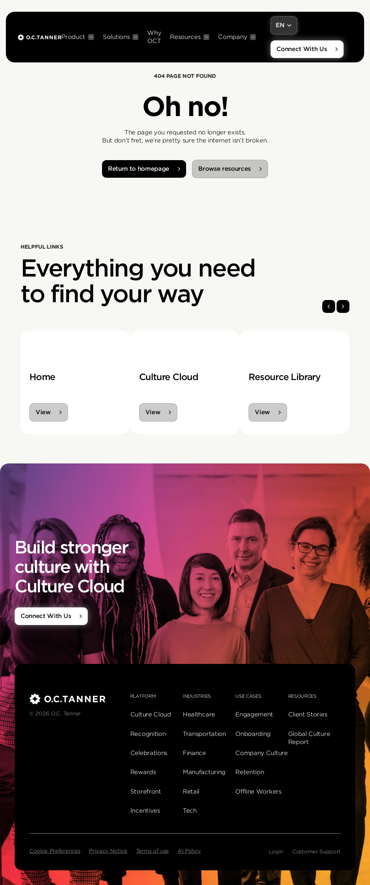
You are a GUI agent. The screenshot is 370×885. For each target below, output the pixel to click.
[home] (39, 37)
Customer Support (316, 852)
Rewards (143, 772)
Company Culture (261, 752)
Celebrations (148, 752)
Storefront (145, 791)
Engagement (254, 714)
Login (276, 852)
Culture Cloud (150, 714)
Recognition (148, 733)
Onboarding (253, 733)
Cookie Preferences (54, 851)
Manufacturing (204, 772)
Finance (194, 752)
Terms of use (152, 850)
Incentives (145, 810)
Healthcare (199, 714)
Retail (191, 791)
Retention (249, 772)
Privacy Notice (108, 850)
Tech (190, 810)
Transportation (204, 733)
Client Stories (307, 714)
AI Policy (189, 850)
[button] (77, 37)
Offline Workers (258, 791)
